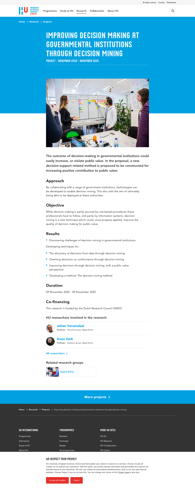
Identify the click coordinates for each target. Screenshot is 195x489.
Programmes (50, 10)
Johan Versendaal (70, 326)
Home (22, 21)
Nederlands (171, 2)
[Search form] (173, 11)
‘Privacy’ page (123, 472)
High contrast (149, 2)
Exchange (64, 441)
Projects (47, 21)
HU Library (105, 450)
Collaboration (97, 10)
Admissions (24, 441)
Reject (76, 480)
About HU (113, 10)
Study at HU (66, 10)
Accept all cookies (57, 480)
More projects (97, 397)
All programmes (67, 450)
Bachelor (63, 436)
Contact (161, 2)
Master (63, 445)
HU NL (103, 436)
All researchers (57, 353)
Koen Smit (65, 339)
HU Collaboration (108, 445)
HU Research (106, 441)
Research (82, 10)
